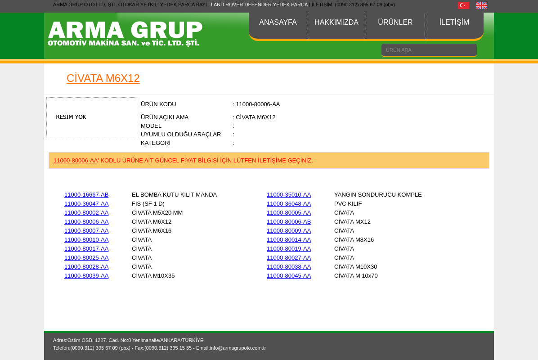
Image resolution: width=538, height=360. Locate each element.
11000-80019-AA (289, 248)
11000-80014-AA (289, 239)
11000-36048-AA (289, 203)
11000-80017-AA (86, 248)
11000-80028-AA (86, 266)
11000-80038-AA (289, 266)
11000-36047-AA (86, 203)
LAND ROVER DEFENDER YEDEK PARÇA (259, 4)
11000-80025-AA (86, 257)
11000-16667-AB (86, 194)
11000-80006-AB (289, 221)
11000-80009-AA (289, 230)
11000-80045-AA (289, 275)
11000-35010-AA (289, 194)
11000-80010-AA (86, 239)
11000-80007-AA (86, 230)
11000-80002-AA (86, 212)
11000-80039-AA (86, 275)
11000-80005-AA (289, 212)
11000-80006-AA (86, 221)
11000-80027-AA (289, 257)
